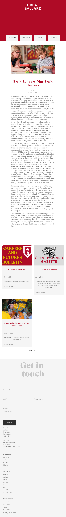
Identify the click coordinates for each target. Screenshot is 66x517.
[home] (32, 7)
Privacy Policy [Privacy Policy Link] (7, 510)
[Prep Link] (40, 38)
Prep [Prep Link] (4, 485)
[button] (61, 5)
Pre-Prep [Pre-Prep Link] (5, 482)
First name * (6, 390)
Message (5, 408)
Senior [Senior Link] (4, 487)
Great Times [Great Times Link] (6, 504)
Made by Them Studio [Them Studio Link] (9, 513)
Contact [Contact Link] (5, 507)
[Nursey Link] (12, 38)
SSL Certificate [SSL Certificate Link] (7, 492)
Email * (5, 399)
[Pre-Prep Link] (26, 38)
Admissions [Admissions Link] (6, 477)
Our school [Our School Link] (6, 474)
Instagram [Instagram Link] (6, 457)
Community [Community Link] (6, 502)
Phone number (38, 399)
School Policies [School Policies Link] (7, 490)
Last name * (37, 390)
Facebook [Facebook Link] (5, 460)
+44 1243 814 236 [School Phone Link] (9, 442)
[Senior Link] (54, 38)
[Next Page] (33, 351)
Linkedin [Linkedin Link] (5, 465)
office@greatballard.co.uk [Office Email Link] (12, 446)
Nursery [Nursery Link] (5, 480)
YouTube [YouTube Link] (5, 462)
